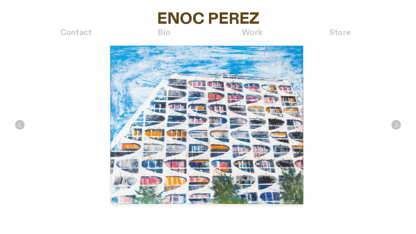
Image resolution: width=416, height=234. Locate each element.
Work (252, 33)
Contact (76, 33)
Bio (164, 33)
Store (340, 33)
